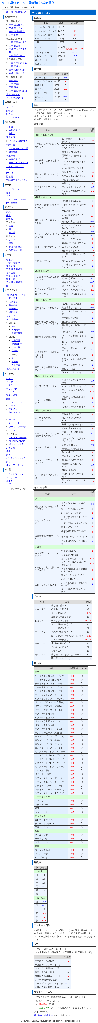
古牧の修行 (14, 159)
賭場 (8, 399)
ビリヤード (11, 382)
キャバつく (11, 315)
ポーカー (13, 420)
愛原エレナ (17, 344)
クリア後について (15, 98)
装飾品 (9, 219)
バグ (8, 484)
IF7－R (9, 173)
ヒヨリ (15, 361)
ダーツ (9, 378)
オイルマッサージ (15, 465)
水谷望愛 (16, 340)
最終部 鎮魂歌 (13, 94)
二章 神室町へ (16, 84)
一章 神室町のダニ (18, 63)
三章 (13, 263)
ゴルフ (9, 385)
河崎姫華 (16, 329)
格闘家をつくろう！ (16, 295)
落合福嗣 (13, 305)
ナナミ (15, 358)
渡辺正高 (13, 312)
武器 (8, 212)
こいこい (13, 409)
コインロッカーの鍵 (16, 199)
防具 (8, 215)
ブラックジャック (17, 426)
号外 (8, 196)
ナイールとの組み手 (18, 148)
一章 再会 (13, 80)
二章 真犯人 (14, 66)
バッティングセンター (17, 458)
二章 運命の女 (16, 28)
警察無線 (13, 152)
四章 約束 (13, 35)
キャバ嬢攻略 (12, 319)
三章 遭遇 (13, 87)
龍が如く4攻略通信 (41, 3)
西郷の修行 (14, 130)
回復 (11, 226)
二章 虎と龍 (14, 45)
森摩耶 (15, 350)
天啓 (8, 170)
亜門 (8, 285)
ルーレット (14, 423)
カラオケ (10, 392)
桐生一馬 (10, 155)
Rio (13, 326)
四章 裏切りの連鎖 (18, 90)
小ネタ (9, 481)
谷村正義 (10, 145)
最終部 (19, 269)
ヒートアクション (15, 166)
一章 (8, 275)
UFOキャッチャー (17, 437)
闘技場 (9, 176)
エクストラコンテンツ (17, 474)
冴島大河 (10, 137)
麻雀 (8, 455)
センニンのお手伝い (18, 141)
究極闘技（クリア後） (17, 180)
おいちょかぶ (15, 412)
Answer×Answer (17, 441)
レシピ (12, 240)
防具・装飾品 (15, 246)
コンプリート (12, 189)
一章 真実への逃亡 (18, 42)
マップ (9, 107)
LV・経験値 (12, 203)
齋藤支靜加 (17, 333)
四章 (18, 263)
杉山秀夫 (13, 298)
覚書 (8, 192)
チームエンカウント (18, 162)
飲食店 (9, 110)
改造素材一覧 (15, 250)
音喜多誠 (13, 308)
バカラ (12, 430)
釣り (8, 461)
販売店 (9, 114)
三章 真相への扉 (17, 69)
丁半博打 (13, 405)
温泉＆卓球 (11, 395)
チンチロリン (15, 402)
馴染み (12, 133)
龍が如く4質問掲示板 (16, 12)
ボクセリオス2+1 (17, 444)
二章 (8, 263)
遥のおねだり (12, 369)
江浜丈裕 (13, 302)
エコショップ (12, 117)
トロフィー (11, 477)
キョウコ (16, 365)
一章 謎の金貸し (17, 24)
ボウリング (11, 388)
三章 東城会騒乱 (17, 31)
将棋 (8, 451)
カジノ (9, 416)
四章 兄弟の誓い (17, 55)
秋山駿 (9, 126)
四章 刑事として (17, 73)
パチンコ (10, 448)
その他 (12, 232)
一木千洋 (16, 347)
